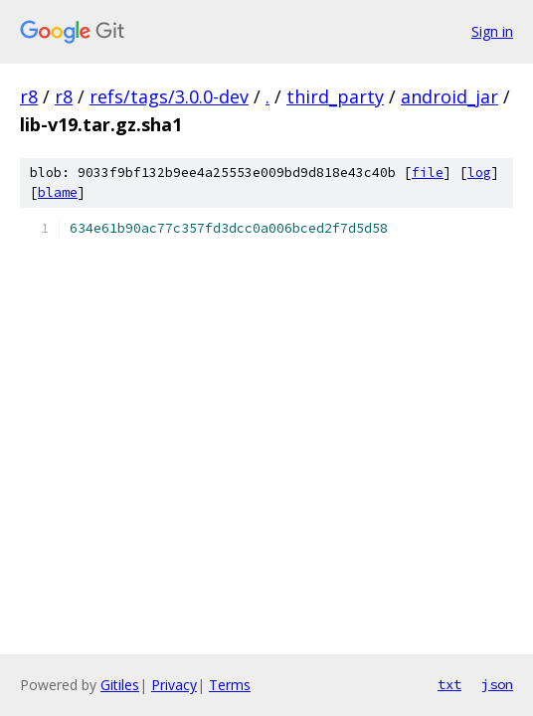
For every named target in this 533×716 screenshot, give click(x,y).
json (497, 684)
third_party (335, 96)
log (479, 172)
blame (58, 192)
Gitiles (119, 684)
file (428, 172)
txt (449, 684)
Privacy (174, 684)
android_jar (449, 96)
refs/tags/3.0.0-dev (169, 96)
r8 (29, 96)
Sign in (492, 31)
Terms (230, 684)
